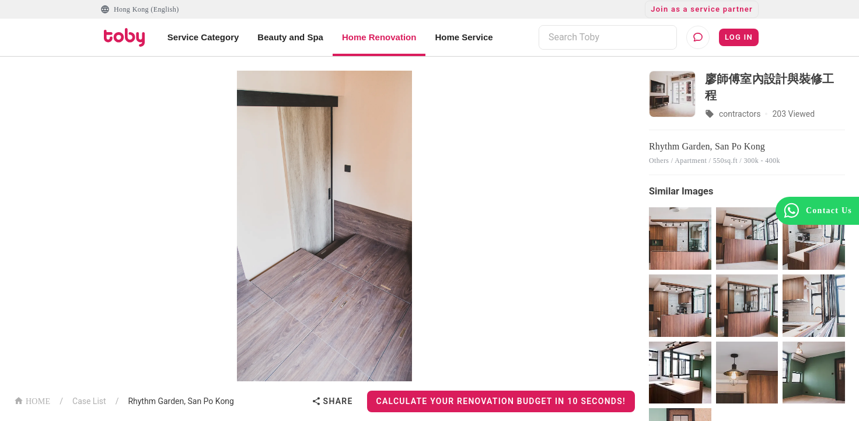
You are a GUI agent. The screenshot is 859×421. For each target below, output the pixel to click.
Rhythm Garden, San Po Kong (181, 401)
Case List (89, 401)
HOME (32, 400)
